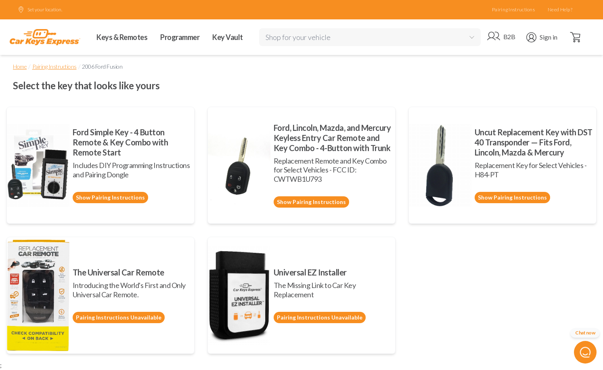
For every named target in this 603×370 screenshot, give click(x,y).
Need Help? (560, 9)
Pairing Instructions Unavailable (118, 317)
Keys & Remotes (121, 37)
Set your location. (40, 9)
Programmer (179, 37)
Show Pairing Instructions (110, 197)
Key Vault (227, 37)
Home (20, 66)
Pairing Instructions (513, 9)
